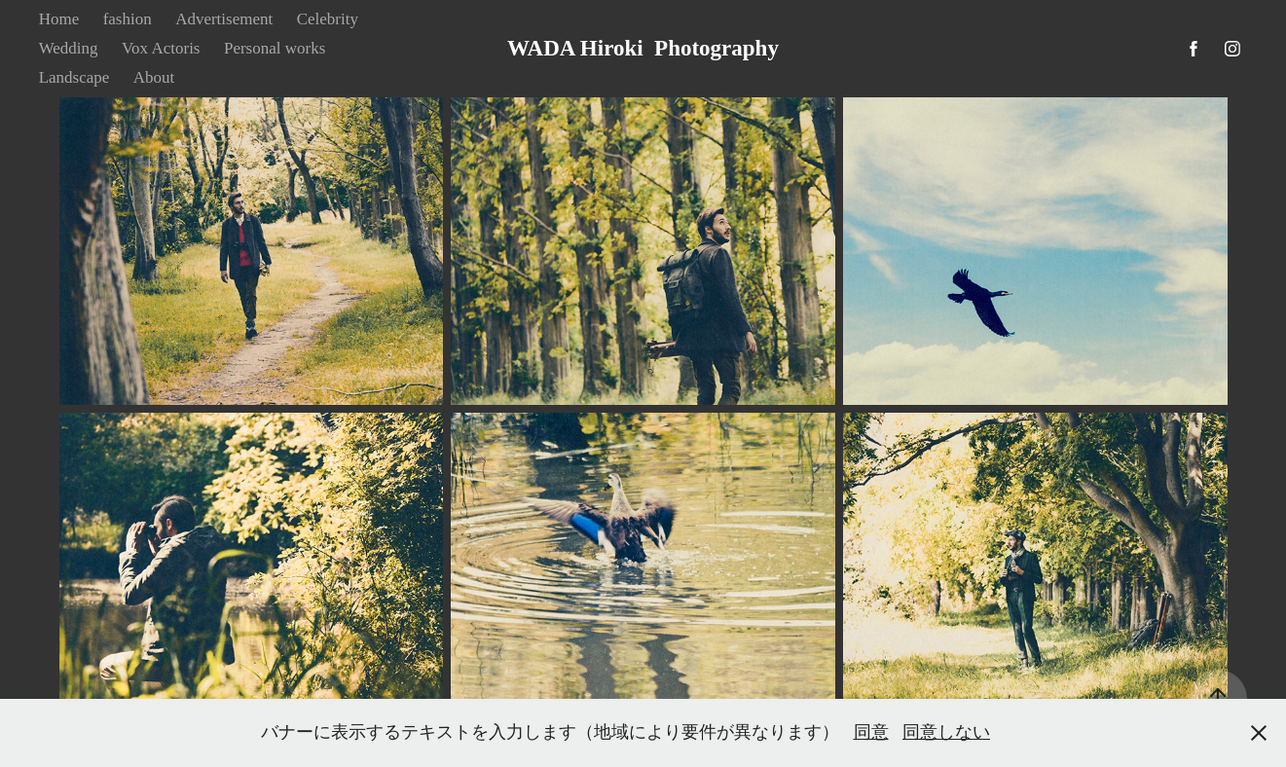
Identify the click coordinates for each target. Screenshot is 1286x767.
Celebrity (327, 19)
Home (59, 19)
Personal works (274, 48)
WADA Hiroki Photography (643, 48)
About (154, 77)
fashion (127, 19)
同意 (871, 732)
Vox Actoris (161, 48)
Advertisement (224, 19)
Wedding (68, 48)
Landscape (74, 77)
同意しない (946, 732)
